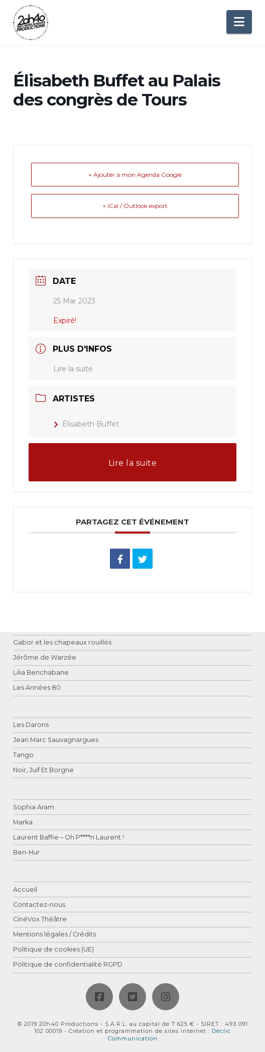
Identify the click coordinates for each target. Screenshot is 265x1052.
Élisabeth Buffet (86, 424)
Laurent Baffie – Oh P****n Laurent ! (68, 837)
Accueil (25, 890)
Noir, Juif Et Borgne (43, 770)
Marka (23, 822)
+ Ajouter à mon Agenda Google (135, 174)
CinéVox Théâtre (40, 919)
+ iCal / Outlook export (135, 205)
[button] (239, 22)
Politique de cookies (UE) (53, 949)
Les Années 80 (37, 688)
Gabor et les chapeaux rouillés (62, 643)
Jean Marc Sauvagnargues (55, 740)
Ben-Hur (26, 853)
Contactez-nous (39, 905)
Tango (23, 755)
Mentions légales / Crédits (54, 934)
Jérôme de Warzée (44, 658)
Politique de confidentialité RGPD (67, 965)
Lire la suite (73, 368)
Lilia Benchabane (41, 673)
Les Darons (31, 725)
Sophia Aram (33, 807)
